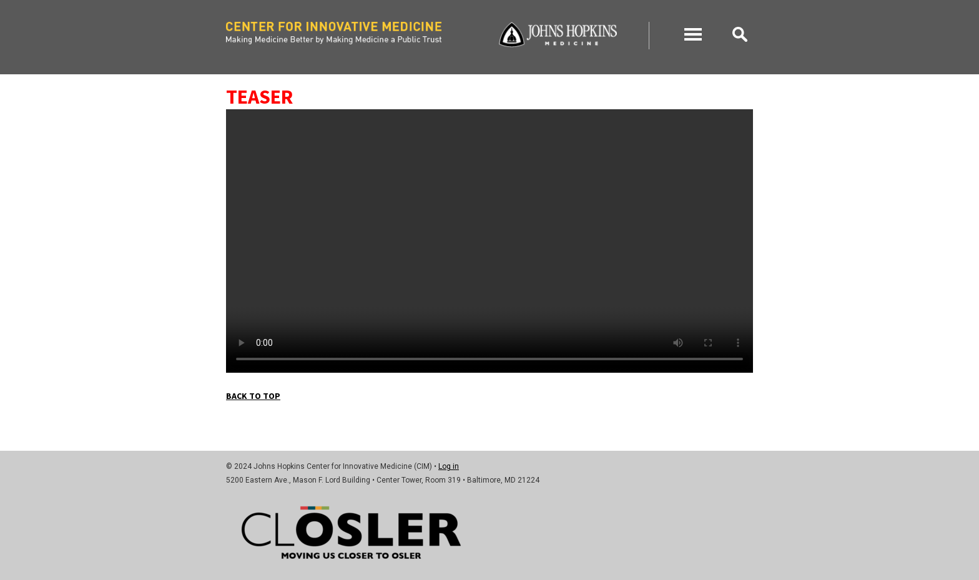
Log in (448, 466)
